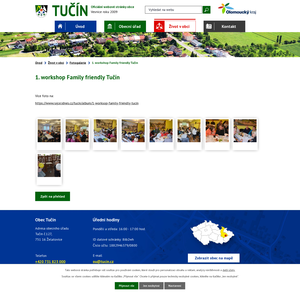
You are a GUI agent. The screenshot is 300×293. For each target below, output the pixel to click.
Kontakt (229, 26)
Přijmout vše (126, 285)
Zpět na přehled (52, 196)
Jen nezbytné (151, 285)
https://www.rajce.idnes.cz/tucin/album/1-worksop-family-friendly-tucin (87, 103)
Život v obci (179, 26)
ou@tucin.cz (103, 261)
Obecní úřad (130, 26)
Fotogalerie (78, 63)
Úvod (80, 26)
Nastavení (174, 285)
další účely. (229, 270)
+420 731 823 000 (50, 261)
